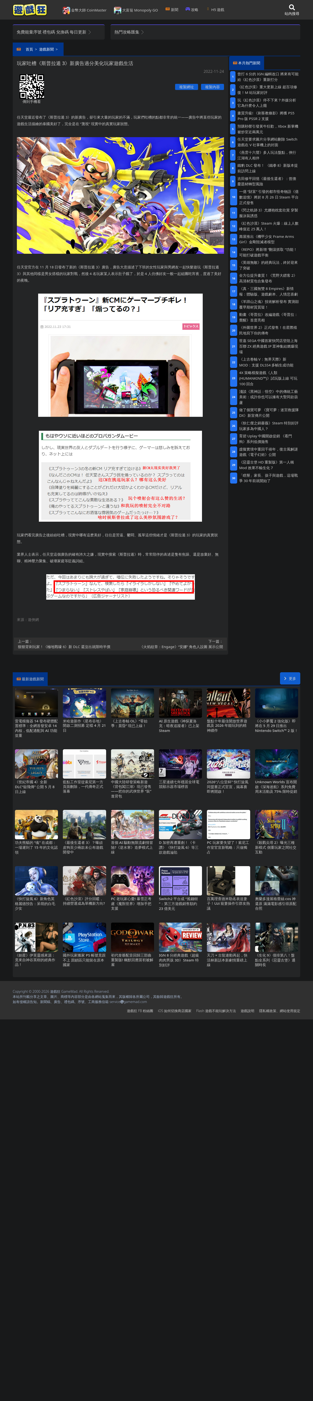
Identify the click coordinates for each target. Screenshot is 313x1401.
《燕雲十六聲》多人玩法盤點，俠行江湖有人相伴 (266, 155)
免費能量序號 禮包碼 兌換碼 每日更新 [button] (54, 32)
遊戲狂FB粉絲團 (140, 1010)
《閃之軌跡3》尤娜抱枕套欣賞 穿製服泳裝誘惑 (268, 213)
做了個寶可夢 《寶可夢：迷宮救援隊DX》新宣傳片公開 (269, 412)
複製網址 (186, 86)
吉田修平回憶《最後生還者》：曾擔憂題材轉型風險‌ (266, 181)
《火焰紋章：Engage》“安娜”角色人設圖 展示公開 (173, 644)
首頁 (29, 49)
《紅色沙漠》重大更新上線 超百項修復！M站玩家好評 (267, 89)
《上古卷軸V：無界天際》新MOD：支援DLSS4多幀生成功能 (266, 362)
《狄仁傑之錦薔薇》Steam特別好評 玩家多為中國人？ (269, 425)
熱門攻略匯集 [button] (129, 32)
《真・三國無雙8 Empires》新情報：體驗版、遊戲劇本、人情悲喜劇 (268, 291)
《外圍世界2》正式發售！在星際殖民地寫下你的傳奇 (268, 330)
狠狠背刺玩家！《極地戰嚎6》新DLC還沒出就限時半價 (68, 644)
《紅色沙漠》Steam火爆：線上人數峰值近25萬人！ (269, 226)
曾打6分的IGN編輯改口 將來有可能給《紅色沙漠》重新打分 (268, 76)
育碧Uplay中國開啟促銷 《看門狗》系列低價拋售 (265, 438)
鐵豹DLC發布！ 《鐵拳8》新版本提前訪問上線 (267, 168)
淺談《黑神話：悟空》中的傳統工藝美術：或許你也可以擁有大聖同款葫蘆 (268, 397)
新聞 (171, 9)
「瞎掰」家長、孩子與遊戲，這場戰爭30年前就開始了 (268, 478)
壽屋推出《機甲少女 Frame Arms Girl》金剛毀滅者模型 (266, 239)
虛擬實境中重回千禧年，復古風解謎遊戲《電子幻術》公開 (268, 452)
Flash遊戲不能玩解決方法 (216, 1010)
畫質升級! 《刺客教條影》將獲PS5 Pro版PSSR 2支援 (265, 115)
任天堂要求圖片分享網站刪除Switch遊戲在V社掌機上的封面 (267, 142)
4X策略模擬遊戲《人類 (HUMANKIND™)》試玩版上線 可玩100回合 (268, 378)
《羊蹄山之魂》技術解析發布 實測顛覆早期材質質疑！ (269, 304)
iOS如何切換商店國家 (174, 1010)
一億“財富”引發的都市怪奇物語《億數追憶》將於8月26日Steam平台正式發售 (269, 197)
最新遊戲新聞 (33, 678)
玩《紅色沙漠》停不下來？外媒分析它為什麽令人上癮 (266, 103)
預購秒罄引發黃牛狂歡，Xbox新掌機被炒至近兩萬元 (267, 129)
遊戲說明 (247, 1010)
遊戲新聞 (46, 49)
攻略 (192, 9)
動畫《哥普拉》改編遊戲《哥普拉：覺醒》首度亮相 (268, 317)
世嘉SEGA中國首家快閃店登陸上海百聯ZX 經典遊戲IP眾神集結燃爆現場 (268, 346)
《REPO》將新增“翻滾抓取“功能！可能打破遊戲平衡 (268, 252)
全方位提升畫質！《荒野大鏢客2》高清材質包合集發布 (268, 278)
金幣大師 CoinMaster (85, 10)
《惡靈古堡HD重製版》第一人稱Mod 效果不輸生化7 (266, 465)
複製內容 (212, 86)
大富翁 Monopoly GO (136, 10)
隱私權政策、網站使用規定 (279, 1010)
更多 (290, 678)
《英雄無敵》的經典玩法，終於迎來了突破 (268, 265)
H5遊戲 (215, 9)
